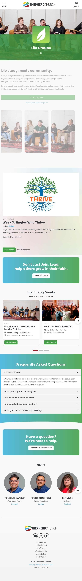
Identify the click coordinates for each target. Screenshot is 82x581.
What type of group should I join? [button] (20, 400)
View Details (11, 351)
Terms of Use (47, 564)
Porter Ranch (41, 545)
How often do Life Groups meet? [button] (19, 406)
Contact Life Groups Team (41, 454)
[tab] (41, 381)
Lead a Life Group (41, 282)
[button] (4, 5)
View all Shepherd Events (40, 305)
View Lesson (9, 258)
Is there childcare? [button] (13, 381)
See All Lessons (23, 258)
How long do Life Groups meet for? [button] (20, 412)
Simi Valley (41, 548)
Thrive (11, 235)
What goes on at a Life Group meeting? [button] (23, 419)
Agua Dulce (41, 554)
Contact (14, 513)
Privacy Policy (35, 564)
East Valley (41, 557)
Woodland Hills (41, 551)
